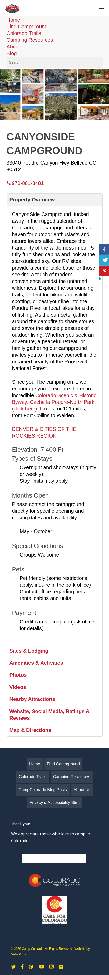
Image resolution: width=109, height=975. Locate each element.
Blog (12, 53)
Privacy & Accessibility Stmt (54, 802)
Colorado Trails (24, 33)
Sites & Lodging (28, 651)
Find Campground (27, 26)
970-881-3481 (25, 183)
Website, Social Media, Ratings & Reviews (49, 714)
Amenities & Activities (36, 663)
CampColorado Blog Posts (42, 790)
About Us (82, 790)
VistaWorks (18, 954)
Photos (18, 675)
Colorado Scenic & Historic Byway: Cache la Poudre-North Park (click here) (54, 402)
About (13, 46)
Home (13, 20)
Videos (17, 687)
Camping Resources (30, 40)
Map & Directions (30, 730)
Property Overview (32, 199)
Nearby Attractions (32, 699)
